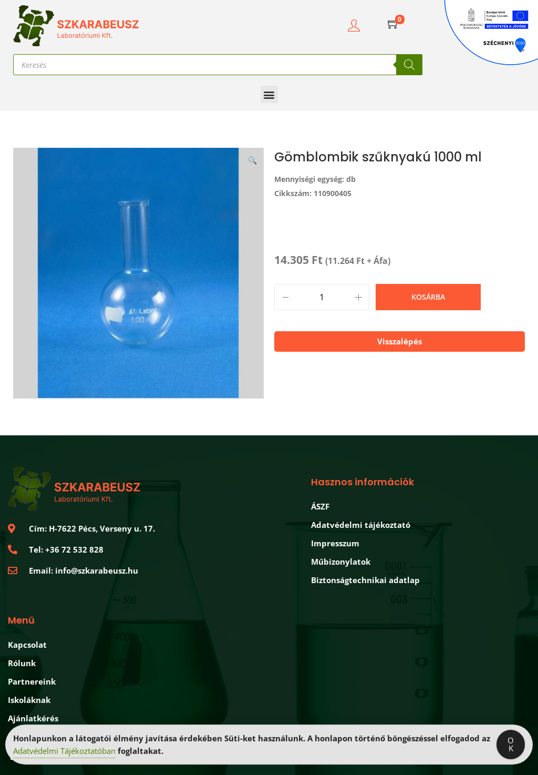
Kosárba (428, 297)
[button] (269, 94)
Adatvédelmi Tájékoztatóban (64, 752)
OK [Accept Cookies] (511, 746)
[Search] (409, 64)
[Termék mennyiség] (322, 297)
